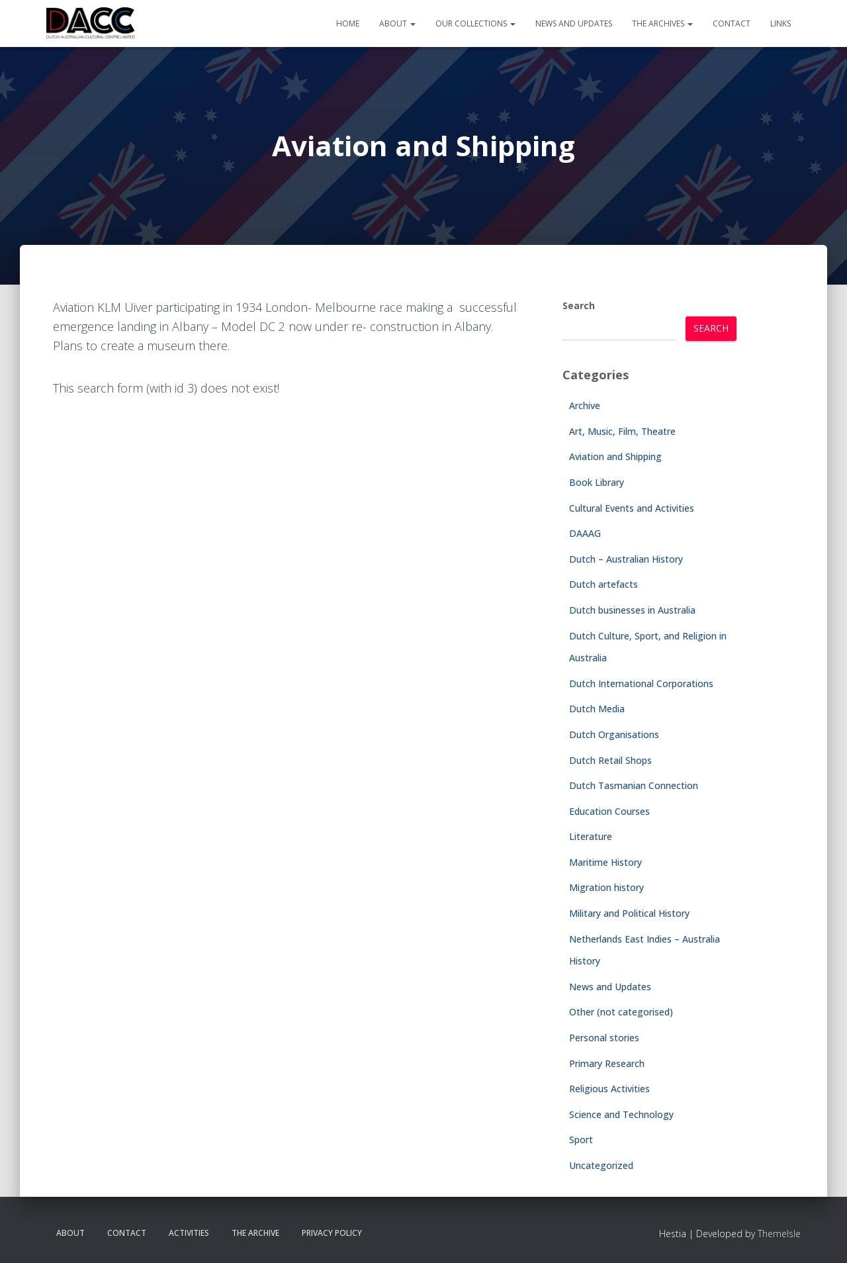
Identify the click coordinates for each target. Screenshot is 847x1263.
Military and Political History (629, 913)
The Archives (662, 23)
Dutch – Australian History (626, 559)
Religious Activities (609, 1088)
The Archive (255, 1233)
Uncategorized (601, 1165)
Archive (584, 405)
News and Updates (573, 23)
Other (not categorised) (621, 1012)
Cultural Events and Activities (631, 508)
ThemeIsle (779, 1233)
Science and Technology (621, 1114)
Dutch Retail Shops (610, 760)
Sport (581, 1139)
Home (347, 23)
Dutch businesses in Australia (632, 610)
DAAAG (585, 533)
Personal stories (604, 1037)
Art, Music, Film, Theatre (622, 431)
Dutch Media (597, 708)
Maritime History (605, 862)
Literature (590, 836)
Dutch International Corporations (641, 683)
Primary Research (607, 1063)
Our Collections (475, 23)
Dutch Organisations (614, 734)
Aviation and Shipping (615, 456)
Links (780, 23)
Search (578, 305)
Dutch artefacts (603, 584)
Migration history (606, 887)
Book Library (596, 482)
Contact (731, 23)
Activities (189, 1233)
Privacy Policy (332, 1233)
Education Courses (609, 811)
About (397, 23)
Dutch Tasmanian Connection (633, 785)
